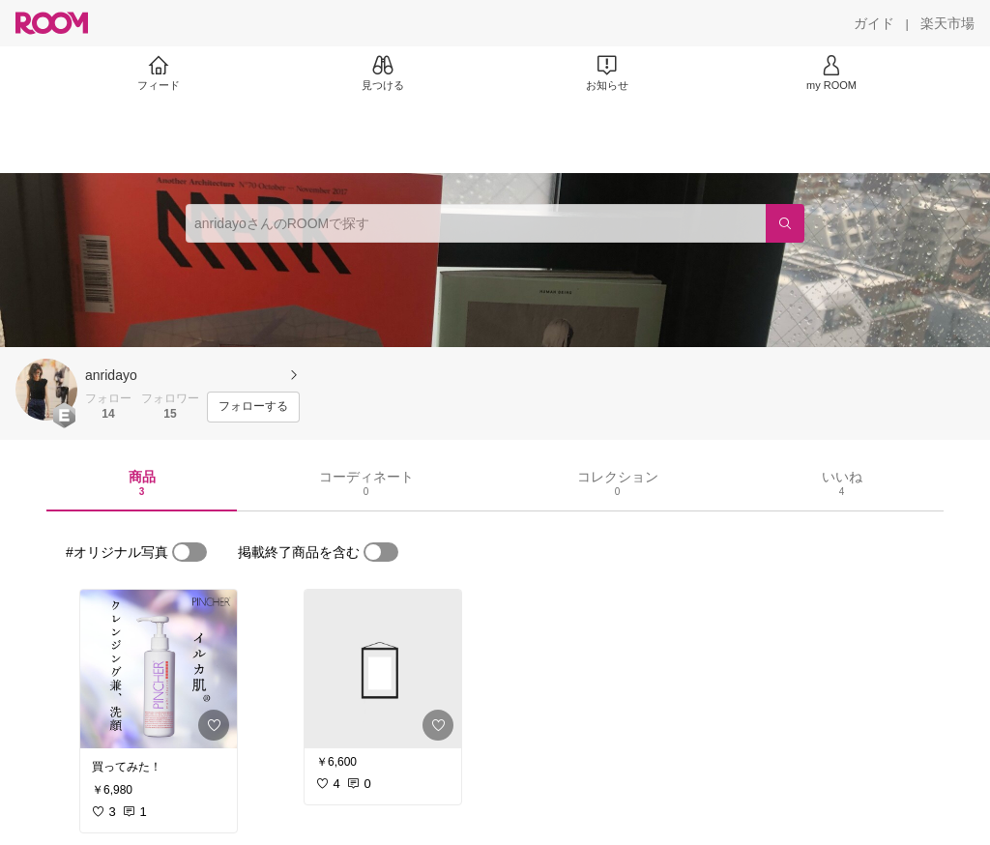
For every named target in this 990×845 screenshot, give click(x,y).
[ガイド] (874, 23)
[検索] (785, 223)
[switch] (189, 552)
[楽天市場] (947, 23)
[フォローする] (253, 407)
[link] (158, 669)
